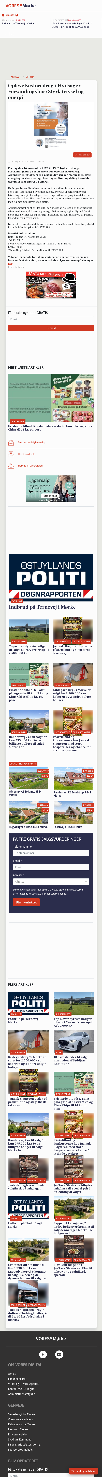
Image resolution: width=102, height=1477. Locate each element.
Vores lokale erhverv (20, 1419)
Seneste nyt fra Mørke (21, 1414)
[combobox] (15, 882)
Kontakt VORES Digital (21, 1388)
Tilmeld (51, 328)
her (10, 263)
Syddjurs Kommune (19, 1439)
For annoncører (17, 1378)
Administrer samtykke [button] (21, 1393)
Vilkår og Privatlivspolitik (23, 1383)
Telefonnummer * (24, 846)
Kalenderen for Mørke (21, 1424)
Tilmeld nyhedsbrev (83, 1471)
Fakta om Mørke (18, 1429)
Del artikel (82, 154)
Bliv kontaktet (26, 902)
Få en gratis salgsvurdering (24, 1444)
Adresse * (18, 875)
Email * (17, 860)
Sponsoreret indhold (20, 1449)
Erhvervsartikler (18, 1434)
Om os (12, 1373)
